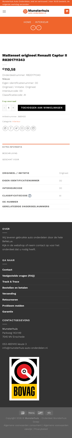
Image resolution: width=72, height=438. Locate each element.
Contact (7, 269)
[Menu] (4, 11)
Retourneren (10, 299)
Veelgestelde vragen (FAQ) (18, 275)
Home (27, 22)
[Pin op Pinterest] (27, 128)
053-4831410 (9, 344)
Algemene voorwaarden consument (22, 425)
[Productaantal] (8, 108)
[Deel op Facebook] (10, 128)
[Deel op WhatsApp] (5, 128)
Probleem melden (13, 305)
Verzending (9, 293)
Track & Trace (10, 281)
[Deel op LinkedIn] (33, 128)
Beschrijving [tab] (9, 153)
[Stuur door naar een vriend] (22, 128)
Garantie (7, 311)
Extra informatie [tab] (12, 147)
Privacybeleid (41, 429)
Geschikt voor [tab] (10, 159)
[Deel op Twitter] (16, 128)
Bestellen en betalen (15, 287)
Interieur (41, 22)
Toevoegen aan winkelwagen (41, 107)
